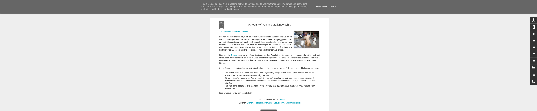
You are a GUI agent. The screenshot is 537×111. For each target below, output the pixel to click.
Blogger (270, 109)
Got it (333, 6)
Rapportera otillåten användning (284, 109)
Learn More (321, 6)
